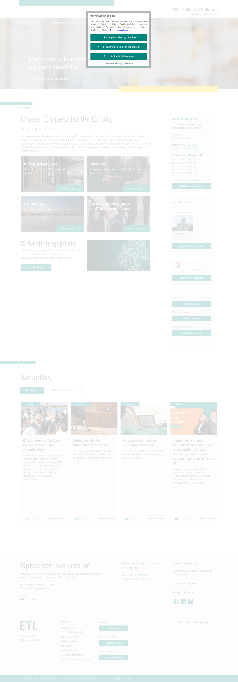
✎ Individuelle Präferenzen (118, 56)
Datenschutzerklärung (119, 30)
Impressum (128, 64)
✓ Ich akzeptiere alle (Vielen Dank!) (118, 37)
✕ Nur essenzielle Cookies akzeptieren (119, 47)
